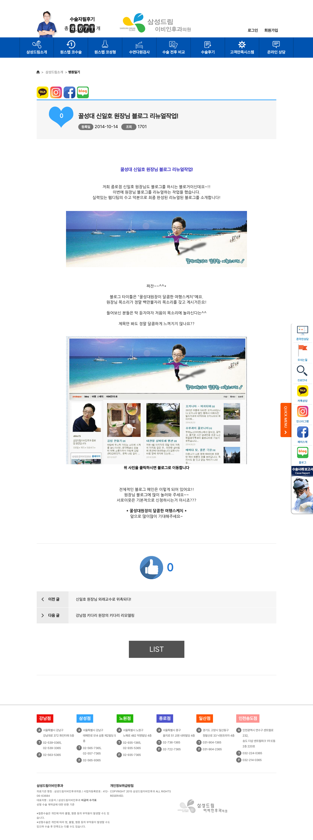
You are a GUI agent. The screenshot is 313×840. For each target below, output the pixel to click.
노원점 (125, 718)
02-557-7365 (92, 753)
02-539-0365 (52, 742)
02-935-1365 (131, 742)
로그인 (253, 30)
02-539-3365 (52, 748)
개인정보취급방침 (122, 786)
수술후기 (208, 52)
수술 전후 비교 (173, 52)
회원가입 (271, 30)
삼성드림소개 (36, 52)
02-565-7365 (92, 748)
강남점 (45, 718)
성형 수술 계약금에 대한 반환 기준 (56, 804)
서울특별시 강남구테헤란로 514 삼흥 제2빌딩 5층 (99, 736)
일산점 (205, 718)
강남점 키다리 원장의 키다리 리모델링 (105, 615)
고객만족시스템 (242, 52)
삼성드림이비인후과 (50, 786)
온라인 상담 (276, 52)
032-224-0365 (252, 753)
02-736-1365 (171, 742)
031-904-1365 (212, 742)
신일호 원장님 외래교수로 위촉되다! (103, 599)
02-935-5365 (132, 748)
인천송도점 (248, 718)
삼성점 (85, 718)
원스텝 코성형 (105, 52)
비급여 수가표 (89, 800)
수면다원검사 (139, 52)
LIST (156, 649)
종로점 (165, 718)
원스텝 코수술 (71, 52)
